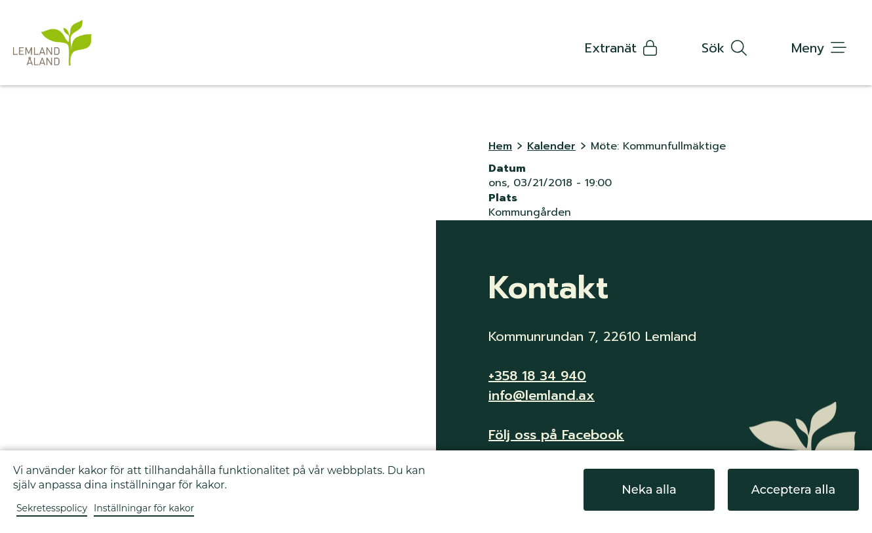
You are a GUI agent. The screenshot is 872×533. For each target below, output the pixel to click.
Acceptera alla (793, 490)
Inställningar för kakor (144, 508)
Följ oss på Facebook (556, 434)
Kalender (551, 146)
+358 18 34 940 (537, 375)
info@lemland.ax (541, 395)
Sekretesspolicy (51, 508)
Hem (500, 146)
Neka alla (649, 490)
